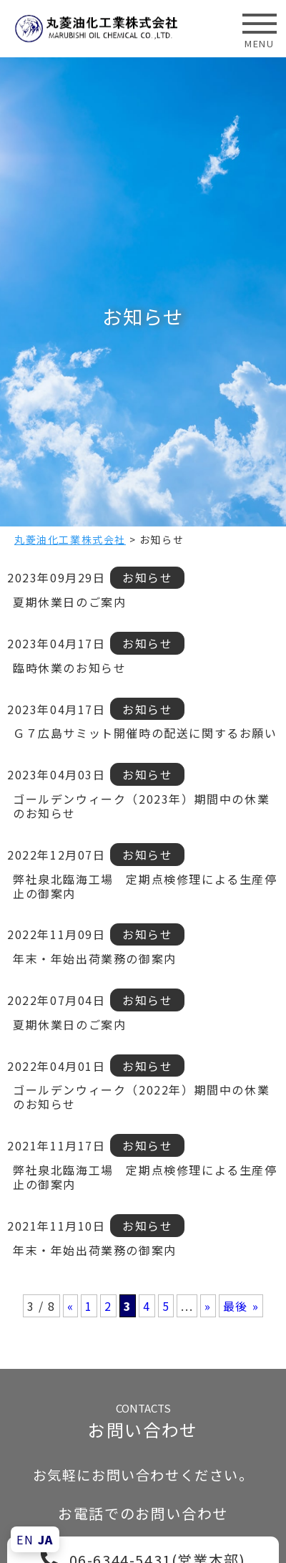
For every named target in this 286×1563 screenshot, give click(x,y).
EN (25, 1539)
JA (46, 1539)
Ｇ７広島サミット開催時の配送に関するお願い (145, 733)
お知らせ (147, 577)
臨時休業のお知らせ (69, 667)
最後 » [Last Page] (241, 1305)
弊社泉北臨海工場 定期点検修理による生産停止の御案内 (145, 886)
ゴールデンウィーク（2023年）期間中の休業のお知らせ (141, 806)
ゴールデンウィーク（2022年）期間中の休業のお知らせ (141, 1096)
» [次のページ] (208, 1305)
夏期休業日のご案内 (69, 602)
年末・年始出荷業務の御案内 (95, 958)
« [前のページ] (70, 1305)
